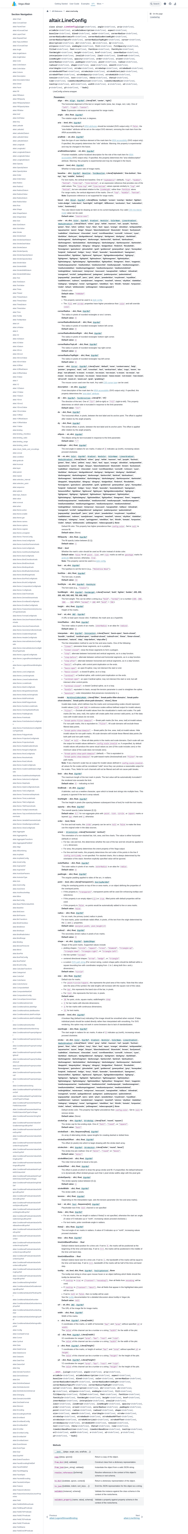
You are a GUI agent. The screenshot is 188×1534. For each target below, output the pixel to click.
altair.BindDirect (19, 927)
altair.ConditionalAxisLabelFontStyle (26, 1014)
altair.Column (18, 72)
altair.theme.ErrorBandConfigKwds (26, 601)
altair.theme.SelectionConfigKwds (25, 779)
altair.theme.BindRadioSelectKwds (26, 571)
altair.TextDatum (19, 282)
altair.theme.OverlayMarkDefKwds (26, 710)
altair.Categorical (19, 972)
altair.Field (17, 1500)
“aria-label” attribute (90, 394)
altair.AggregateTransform (23, 839)
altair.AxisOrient (19, 889)
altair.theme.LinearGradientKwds (25, 679)
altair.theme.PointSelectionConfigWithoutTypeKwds (27, 729)
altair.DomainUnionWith (22, 1399)
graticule (65, 558)
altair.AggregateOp (20, 835)
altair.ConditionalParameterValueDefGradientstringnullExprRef (27, 1124)
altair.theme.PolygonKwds (23, 735)
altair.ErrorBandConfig (21, 1421)
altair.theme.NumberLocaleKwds (25, 706)
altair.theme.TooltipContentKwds (25, 810)
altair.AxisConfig (19, 885)
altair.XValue (17, 377)
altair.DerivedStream (20, 1376)
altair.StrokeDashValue (21, 244)
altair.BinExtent (18, 912)
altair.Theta (17, 289)
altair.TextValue (18, 285)
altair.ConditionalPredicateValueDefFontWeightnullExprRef (27, 1210)
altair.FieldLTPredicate (21, 1523)
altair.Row (16, 205)
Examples (85, 4)
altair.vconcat (18, 502)
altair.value (17, 499)
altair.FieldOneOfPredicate (23, 1531)
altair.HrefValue (18, 118)
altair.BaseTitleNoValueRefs (23, 904)
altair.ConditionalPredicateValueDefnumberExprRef (27, 1257)
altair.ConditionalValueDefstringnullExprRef (27, 1324)
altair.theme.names (20, 521)
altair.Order (17, 175)
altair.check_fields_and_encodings (26, 449)
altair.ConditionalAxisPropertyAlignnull (27, 1034)
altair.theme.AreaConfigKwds (24, 541)
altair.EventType (19, 1448)
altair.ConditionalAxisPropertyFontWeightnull (27, 1053)
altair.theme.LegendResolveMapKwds (27, 660)
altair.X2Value (18, 343)
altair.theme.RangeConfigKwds (24, 750)
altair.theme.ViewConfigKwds (24, 828)
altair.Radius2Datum (20, 190)
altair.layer (17, 468)
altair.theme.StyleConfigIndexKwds (26, 787)
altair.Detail (17, 84)
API (93, 4)
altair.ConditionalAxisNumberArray (26, 1029)
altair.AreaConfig (19, 862)
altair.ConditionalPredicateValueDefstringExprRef (27, 1270)
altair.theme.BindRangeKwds (24, 575)
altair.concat (17, 453)
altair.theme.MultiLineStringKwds (25, 695)
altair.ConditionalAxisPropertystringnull (27, 1080)
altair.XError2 (18, 354)
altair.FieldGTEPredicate (22, 1512)
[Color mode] (165, 4)
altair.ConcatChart (19, 23)
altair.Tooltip (17, 316)
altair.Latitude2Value (20, 137)
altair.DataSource (19, 1353)
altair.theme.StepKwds (21, 783)
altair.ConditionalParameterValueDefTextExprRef (27, 1130)
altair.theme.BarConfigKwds (23, 556)
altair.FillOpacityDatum (21, 103)
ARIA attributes (90, 126)
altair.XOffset (18, 365)
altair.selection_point (20, 483)
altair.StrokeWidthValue (22, 274)
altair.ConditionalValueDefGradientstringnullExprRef (27, 1287)
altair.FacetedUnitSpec (21, 1482)
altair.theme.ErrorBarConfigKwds (25, 605)
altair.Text (16, 278)
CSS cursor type (110, 383)
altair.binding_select (20, 445)
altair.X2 (16, 335)
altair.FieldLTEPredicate (22, 1519)
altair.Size (16, 221)
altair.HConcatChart (20, 30)
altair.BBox (17, 896)
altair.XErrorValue (19, 362)
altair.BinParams (19, 915)
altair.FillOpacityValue (21, 106)
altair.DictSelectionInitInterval (24, 1391)
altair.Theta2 (17, 293)
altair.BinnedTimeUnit (21, 946)
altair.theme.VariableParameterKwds (27, 820)
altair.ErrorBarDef (19, 1437)
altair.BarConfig (18, 900)
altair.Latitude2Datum (21, 133)
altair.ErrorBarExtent (20, 1440)
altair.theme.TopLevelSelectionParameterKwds (27, 815)
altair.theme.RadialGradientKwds (25, 746)
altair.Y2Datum (18, 388)
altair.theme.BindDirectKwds (23, 563)
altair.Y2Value (18, 392)
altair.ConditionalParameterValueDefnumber (27, 1137)
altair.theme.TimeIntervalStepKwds (26, 794)
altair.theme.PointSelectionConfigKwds (27, 722)
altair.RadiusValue (19, 202)
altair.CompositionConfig (22, 995)
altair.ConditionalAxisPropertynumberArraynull (27, 1067)
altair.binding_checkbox (22, 434)
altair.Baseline (18, 908)
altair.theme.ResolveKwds (23, 757)
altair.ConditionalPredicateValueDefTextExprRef (27, 1230)
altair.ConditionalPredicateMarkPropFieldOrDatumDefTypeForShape (27, 1177)
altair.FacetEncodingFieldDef (24, 1463)
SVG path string (78, 962)
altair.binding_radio (20, 438)
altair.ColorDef (18, 976)
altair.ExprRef (18, 1456)
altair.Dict (16, 1379)
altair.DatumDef (19, 1364)
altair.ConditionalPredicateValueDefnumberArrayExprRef (27, 1244)
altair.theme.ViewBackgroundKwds (26, 824)
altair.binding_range (20, 442)
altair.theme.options (20, 525)
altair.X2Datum (18, 339)
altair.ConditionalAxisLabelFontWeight (27, 1019)
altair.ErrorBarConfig (20, 1433)
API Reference (57, 11)
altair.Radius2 (18, 186)
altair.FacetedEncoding (21, 1478)
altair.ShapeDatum (20, 213)
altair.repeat (17, 476)
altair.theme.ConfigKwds (22, 590)
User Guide (74, 4)
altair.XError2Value (20, 358)
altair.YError (17, 400)
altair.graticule (18, 460)
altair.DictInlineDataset (21, 1383)
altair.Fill (16, 91)
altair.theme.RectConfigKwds (24, 754)
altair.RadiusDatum (20, 198)
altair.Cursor (17, 1338)
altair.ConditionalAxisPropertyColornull (27, 1040)
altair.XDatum (18, 346)
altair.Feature (18, 1486)
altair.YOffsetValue (20, 422)
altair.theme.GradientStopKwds (24, 634)
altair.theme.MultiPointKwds (23, 698)
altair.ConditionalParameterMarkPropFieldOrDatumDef (27, 1104)
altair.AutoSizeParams (21, 873)
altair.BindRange (19, 938)
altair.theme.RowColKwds (22, 761)
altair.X (15, 331)
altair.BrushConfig (19, 965)
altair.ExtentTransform (21, 1459)
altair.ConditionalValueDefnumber (25, 1300)
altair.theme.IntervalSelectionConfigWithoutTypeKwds (27, 649)
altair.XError (17, 350)
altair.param (17, 472)
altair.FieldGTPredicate (21, 1516)
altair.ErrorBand (19, 1417)
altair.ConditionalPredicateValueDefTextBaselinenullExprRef (27, 1224)
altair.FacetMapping (20, 1471)
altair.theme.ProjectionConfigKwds (26, 738)
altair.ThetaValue (19, 308)
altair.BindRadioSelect (21, 934)
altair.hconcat (18, 464)
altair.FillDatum (18, 95)
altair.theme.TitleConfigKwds (24, 802)
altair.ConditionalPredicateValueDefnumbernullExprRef (27, 1263)
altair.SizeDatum (19, 225)
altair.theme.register (20, 529)
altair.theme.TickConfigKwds (23, 791)
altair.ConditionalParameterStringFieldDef (27, 1117)
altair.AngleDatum (19, 53)
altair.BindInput (18, 931)
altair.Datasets (18, 1357)
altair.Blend (17, 950)
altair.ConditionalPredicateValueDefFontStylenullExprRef (27, 1204)
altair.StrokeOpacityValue (22, 259)
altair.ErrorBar (18, 1429)
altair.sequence (18, 487)
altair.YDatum (18, 396)
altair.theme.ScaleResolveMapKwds (26, 776)
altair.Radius (17, 183)
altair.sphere (17, 491)
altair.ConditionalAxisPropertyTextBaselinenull (27, 1060)
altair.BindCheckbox (20, 923)
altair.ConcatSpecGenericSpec (24, 999)
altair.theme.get (18, 518)
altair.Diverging (18, 1395)
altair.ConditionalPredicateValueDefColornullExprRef (27, 1197)
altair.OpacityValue (20, 171)
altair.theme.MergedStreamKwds (25, 691)
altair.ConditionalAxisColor (23, 1003)
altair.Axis (16, 881)
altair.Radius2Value (20, 194)
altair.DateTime (18, 1360)
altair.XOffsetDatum (20, 369)
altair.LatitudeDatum (20, 141)
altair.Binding (18, 942)
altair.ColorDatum (19, 65)
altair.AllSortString (19, 851)
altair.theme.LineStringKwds (23, 676)
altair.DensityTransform (21, 1372)
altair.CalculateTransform (22, 969)
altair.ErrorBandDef (20, 1425)
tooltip (71, 1297)
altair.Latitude (18, 126)
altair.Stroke (17, 232)
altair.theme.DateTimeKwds (23, 594)
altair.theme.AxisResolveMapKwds (26, 552)
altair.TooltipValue (19, 320)
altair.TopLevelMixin (20, 42)
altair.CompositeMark (21, 988)
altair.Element (18, 1406)
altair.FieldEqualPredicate (22, 1508)
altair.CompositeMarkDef (22, 991)
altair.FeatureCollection (21, 1490)
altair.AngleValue (19, 57)
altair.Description (19, 76)
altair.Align (17, 847)
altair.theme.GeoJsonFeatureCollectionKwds (27, 621)
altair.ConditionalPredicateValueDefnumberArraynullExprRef (27, 1250)
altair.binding (17, 430)
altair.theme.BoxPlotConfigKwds (25, 579)
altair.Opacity (18, 164)
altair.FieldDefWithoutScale (23, 1504)
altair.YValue (17, 426)
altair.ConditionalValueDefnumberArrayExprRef (27, 1304)
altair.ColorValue (19, 69)
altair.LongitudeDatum (21, 160)
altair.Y (15, 381)
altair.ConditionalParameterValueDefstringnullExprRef (27, 1164)
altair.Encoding (18, 1410)
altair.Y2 (16, 384)
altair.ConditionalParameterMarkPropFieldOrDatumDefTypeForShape (27, 1110)
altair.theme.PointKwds (21, 717)
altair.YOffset (18, 415)
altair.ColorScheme (20, 984)
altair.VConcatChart (20, 46)
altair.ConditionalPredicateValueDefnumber (27, 1237)
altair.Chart (17, 19)
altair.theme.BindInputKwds (23, 567)
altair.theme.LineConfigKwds (24, 672)
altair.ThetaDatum (19, 304)
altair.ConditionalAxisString (23, 1086)
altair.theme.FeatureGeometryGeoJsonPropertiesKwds (27, 610)
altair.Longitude (18, 145)
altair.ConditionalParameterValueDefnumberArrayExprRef (27, 1144)
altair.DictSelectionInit (21, 1387)
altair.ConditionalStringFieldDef (24, 1282)
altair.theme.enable (20, 514)
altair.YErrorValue (19, 411)
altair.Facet (17, 87)
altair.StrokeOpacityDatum (23, 255)
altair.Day (16, 1368)
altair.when (17, 506)
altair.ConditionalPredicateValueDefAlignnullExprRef (27, 1190)
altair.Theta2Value (19, 301)
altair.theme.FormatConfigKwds (25, 616)
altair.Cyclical (18, 1341)
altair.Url (16, 324)
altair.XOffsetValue (20, 373)
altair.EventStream (20, 1444)
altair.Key (16, 122)
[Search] (155, 3)
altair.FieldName (19, 1527)
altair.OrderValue (19, 179)
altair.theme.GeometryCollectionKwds (27, 630)
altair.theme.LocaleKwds (22, 683)
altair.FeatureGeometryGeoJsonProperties (27, 1495)
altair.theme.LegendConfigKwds (25, 655)
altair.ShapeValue (19, 217)
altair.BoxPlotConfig (20, 957)
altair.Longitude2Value (21, 156)
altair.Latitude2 (18, 129)
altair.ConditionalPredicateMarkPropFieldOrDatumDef (27, 1170)
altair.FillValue (18, 110)
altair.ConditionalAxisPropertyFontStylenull (27, 1047)
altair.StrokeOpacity (20, 251)
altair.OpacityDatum (20, 167)
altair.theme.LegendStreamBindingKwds (27, 666)
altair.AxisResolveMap (21, 892)
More (99, 4)
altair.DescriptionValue (21, 80)
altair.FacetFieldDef (20, 1467)
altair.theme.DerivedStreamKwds (25, 598)
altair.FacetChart (19, 27)
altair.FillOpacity (19, 99)
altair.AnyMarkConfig (21, 858)
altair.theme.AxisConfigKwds (24, 548)
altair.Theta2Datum (20, 297)
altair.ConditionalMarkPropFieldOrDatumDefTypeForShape (27, 1097)
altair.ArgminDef (19, 870)
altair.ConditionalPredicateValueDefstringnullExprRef (27, 1277)
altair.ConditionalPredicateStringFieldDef (27, 1184)
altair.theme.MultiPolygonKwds (24, 702)
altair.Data (17, 1345)
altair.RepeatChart (20, 38)
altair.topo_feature (19, 495)
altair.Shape (17, 209)
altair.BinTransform (20, 919)
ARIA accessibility (119, 140)
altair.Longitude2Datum (21, 152)
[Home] (47, 11)
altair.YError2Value (20, 407)
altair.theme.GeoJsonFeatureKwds (26, 626)
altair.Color (17, 61)
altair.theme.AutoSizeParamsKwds (26, 544)
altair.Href (16, 114)
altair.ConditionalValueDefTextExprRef (27, 1294)
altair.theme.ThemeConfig (22, 537)
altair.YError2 (18, 403)
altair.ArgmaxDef (19, 866)
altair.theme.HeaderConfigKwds (25, 637)
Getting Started (61, 4)
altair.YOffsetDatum (20, 419)
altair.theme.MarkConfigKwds (24, 687)
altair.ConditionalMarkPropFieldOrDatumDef (27, 1091)
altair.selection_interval (21, 480)
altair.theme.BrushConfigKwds (24, 582)
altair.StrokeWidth (19, 266)
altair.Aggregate (19, 832)
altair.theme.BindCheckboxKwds (25, 559)
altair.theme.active (20, 510)
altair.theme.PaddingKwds (23, 714)
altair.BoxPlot (18, 953)
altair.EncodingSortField (22, 1414)
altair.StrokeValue (19, 263)
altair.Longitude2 (19, 148)
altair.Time (17, 312)
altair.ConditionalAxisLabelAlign (25, 1007)
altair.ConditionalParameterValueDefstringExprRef (27, 1157)
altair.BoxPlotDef (19, 961)
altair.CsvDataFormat (21, 1334)
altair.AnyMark (18, 854)
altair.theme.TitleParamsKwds (24, 806)
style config (97, 300)
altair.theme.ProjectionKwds (23, 742)
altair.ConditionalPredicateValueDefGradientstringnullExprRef (27, 1217)
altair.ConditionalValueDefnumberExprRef (27, 1311)
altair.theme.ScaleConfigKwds (24, 765)
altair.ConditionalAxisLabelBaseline (26, 1011)
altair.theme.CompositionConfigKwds (27, 586)
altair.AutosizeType (20, 877)
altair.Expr (16, 1452)
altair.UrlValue (18, 327)
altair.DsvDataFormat (21, 1402)
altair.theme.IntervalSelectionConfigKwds (27, 642)
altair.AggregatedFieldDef (22, 843)
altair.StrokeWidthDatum (22, 270)
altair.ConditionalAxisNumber (24, 1025)
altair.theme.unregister (21, 533)
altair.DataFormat (19, 1349)
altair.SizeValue (18, 228)
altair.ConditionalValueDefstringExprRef (27, 1318)
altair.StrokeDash (19, 236)
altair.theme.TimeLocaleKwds (24, 798)
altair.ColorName (19, 980)
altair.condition (18, 457)
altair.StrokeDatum (20, 247)
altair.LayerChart (19, 34)
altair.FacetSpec (19, 1475)
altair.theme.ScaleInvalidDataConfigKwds (27, 770)
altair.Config (17, 1330)
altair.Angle (17, 49)
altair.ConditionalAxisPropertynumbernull (27, 1073)
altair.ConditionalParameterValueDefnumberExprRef (27, 1150)
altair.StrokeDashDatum (22, 240)
